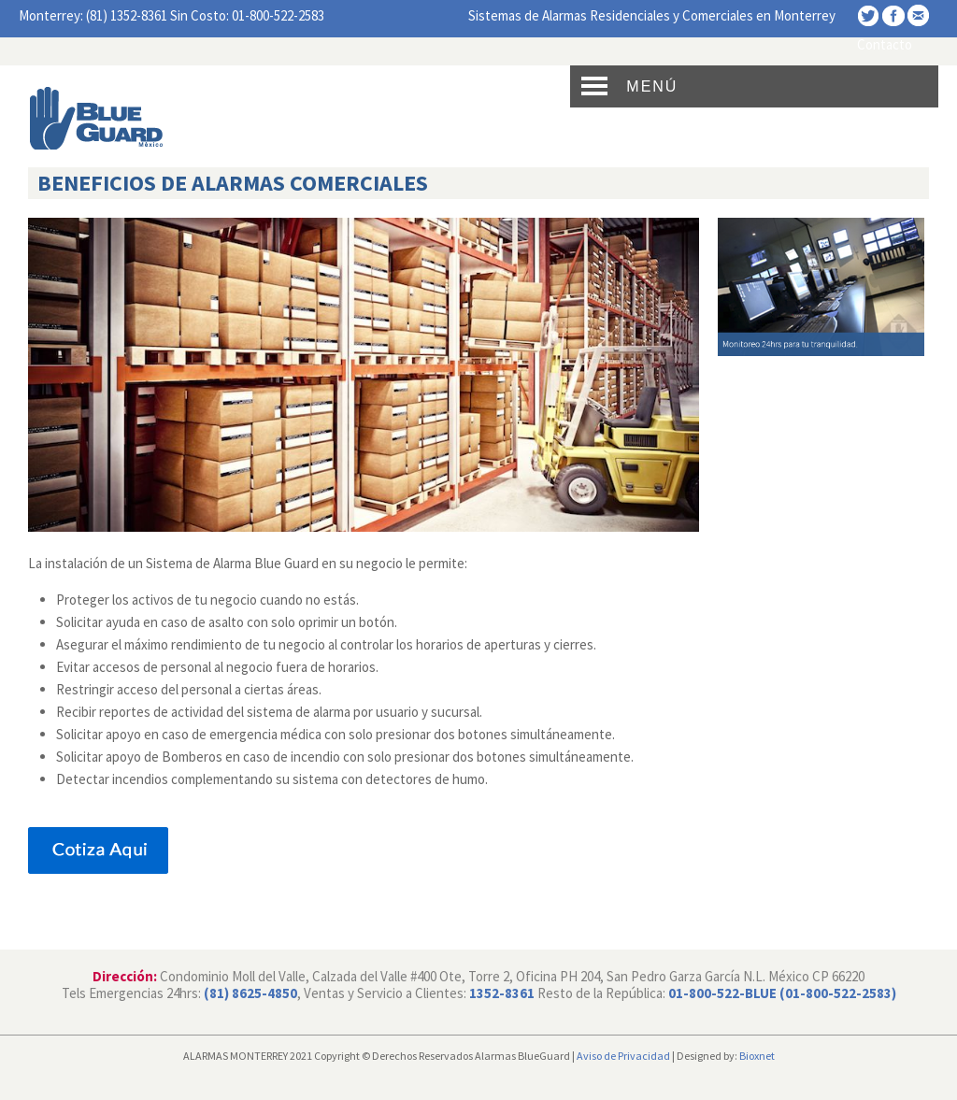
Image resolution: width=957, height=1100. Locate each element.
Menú (652, 86)
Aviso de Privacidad (623, 1056)
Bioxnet (757, 1056)
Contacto (884, 44)
